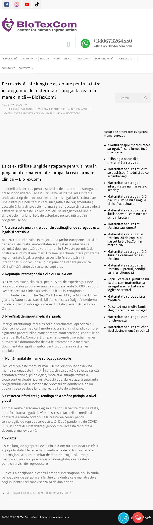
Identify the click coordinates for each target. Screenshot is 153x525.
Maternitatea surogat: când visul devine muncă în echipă (128, 329)
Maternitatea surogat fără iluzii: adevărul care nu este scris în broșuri (127, 214)
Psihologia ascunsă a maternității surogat (122, 160)
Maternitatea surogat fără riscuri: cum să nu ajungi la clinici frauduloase (127, 200)
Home (5, 104)
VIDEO (56, 58)
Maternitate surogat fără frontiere (126, 298)
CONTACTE (24, 68)
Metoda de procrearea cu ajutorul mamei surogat (40, 493)
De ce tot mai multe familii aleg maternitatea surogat (127, 308)
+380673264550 (112, 41)
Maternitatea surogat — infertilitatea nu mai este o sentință (127, 186)
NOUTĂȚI (45, 58)
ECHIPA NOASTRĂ (104, 58)
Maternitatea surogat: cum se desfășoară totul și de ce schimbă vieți (128, 172)
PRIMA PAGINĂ (9, 58)
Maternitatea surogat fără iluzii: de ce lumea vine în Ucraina (127, 255)
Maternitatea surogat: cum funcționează (127, 318)
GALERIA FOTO (124, 58)
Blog (19, 104)
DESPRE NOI (27, 58)
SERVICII (68, 58)
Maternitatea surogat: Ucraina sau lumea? (123, 226)
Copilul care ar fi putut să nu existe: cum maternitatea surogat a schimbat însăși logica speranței (128, 284)
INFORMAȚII (82, 58)
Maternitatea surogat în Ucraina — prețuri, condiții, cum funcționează (126, 269)
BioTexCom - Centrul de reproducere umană (43, 517)
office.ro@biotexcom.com (113, 46)
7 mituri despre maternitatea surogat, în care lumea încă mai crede (129, 148)
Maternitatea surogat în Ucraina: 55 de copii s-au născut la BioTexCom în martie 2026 (125, 239)
